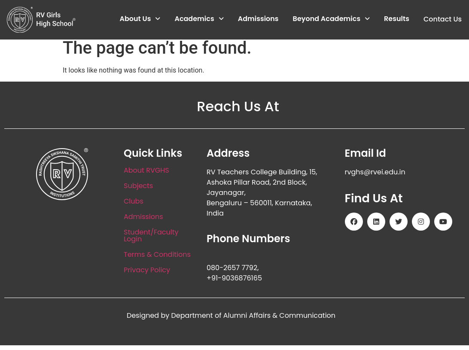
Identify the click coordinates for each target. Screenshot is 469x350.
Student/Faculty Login (151, 240)
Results (396, 19)
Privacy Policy (147, 275)
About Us (139, 19)
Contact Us (442, 19)
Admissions (258, 19)
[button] (140, 19)
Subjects (138, 191)
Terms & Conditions (157, 260)
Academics (198, 19)
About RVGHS (146, 175)
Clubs (133, 206)
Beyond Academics (331, 19)
